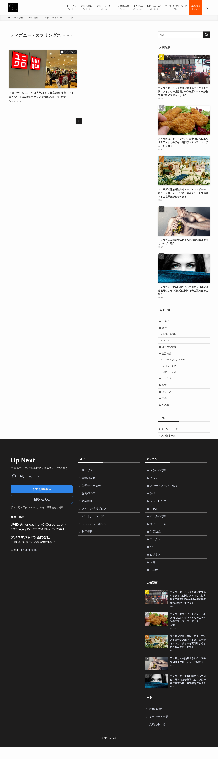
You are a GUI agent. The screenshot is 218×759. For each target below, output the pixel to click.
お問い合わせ (42, 505)
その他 (165, 409)
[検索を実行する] (206, 34)
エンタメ (167, 381)
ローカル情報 (169, 348)
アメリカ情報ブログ (94, 516)
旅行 (164, 328)
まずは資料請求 (41, 494)
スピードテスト (171, 375)
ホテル (167, 341)
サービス (87, 476)
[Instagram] (22, 482)
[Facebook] (14, 482)
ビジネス (167, 395)
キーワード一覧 (170, 434)
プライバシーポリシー (96, 532)
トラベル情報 (170, 335)
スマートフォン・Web (175, 362)
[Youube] (38, 482)
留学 (164, 388)
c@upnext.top (28, 555)
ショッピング (170, 368)
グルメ (165, 321)
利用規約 (87, 540)
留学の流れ (89, 484)
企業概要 (87, 508)
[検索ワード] (184, 34)
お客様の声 (89, 500)
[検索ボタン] (206, 7)
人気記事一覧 (169, 441)
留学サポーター (91, 492)
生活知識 (167, 355)
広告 (164, 402)
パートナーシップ (93, 524)
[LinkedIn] (30, 482)
